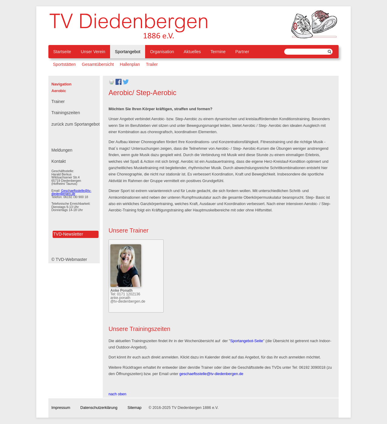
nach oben (117, 394)
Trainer (58, 101)
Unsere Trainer (128, 230)
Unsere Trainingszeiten (140, 329)
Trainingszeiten (65, 112)
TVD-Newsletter (68, 234)
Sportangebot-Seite (246, 341)
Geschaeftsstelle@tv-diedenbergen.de (71, 192)
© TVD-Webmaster (69, 259)
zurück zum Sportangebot (75, 124)
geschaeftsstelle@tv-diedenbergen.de (211, 374)
